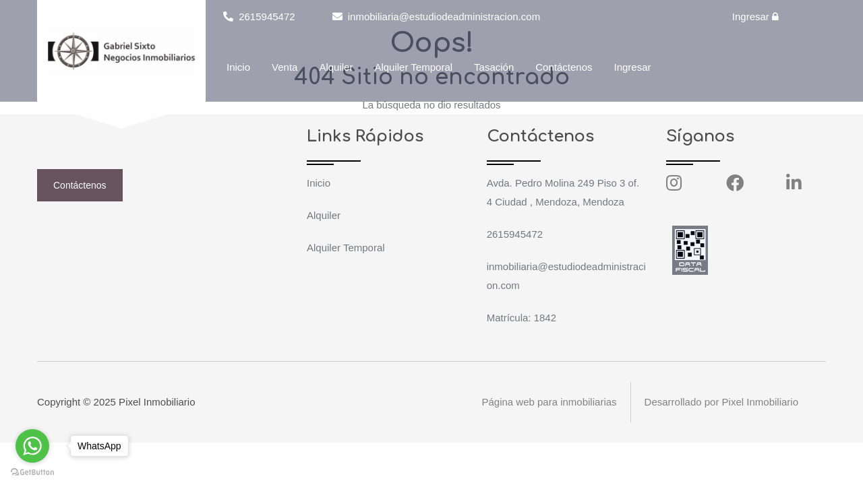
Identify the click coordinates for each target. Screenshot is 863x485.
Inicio (238, 67)
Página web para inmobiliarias (548, 402)
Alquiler (336, 67)
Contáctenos (563, 67)
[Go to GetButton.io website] (32, 471)
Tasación (494, 67)
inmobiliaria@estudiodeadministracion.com (436, 16)
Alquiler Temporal (413, 67)
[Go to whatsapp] (32, 446)
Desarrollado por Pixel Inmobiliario (721, 402)
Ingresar (755, 16)
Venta (284, 67)
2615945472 (259, 16)
